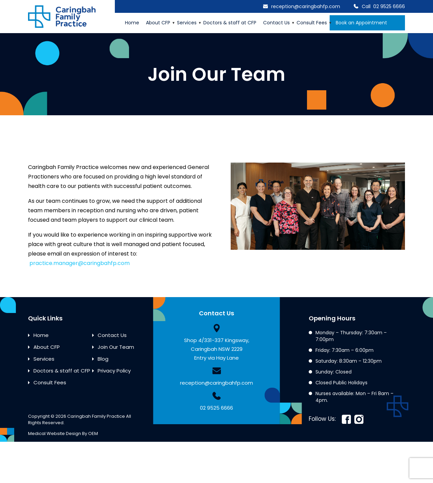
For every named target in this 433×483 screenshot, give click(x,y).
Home (132, 22)
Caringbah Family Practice (96, 416)
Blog (103, 358)
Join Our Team (116, 347)
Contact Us (276, 22)
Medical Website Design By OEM (63, 433)
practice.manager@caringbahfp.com (79, 263)
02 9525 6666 (389, 6)
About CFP (158, 22)
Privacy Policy (114, 370)
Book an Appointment (367, 22)
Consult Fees (312, 22)
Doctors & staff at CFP (229, 22)
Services (187, 22)
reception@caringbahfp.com (305, 6)
